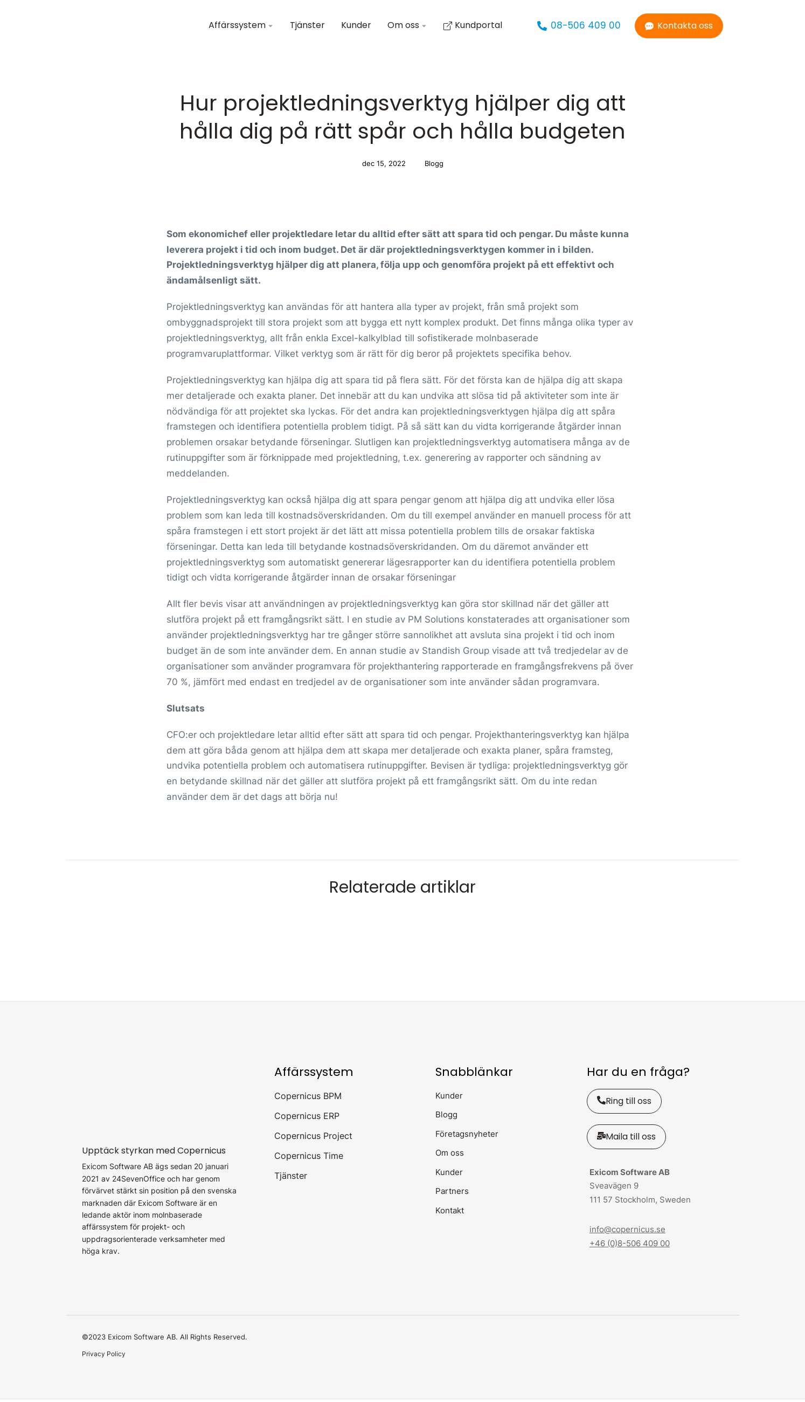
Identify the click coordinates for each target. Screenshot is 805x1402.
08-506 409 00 (579, 26)
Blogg (434, 166)
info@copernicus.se (627, 1232)
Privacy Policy (104, 1356)
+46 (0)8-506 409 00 (629, 1245)
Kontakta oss (679, 26)
